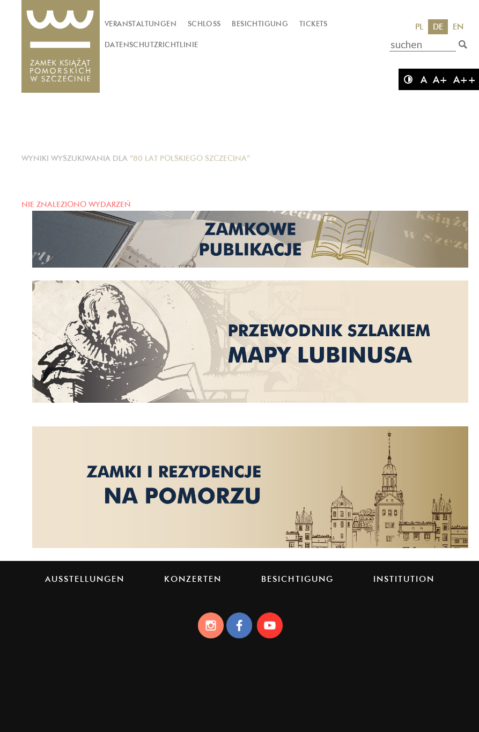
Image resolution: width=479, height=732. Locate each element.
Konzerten (193, 579)
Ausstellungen (84, 579)
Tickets (313, 23)
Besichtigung (260, 23)
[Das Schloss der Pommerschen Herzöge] (60, 47)
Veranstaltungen (140, 23)
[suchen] (463, 44)
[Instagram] (210, 625)
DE (438, 26)
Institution (403, 579)
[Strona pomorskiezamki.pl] (250, 547)
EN (458, 26)
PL (419, 26)
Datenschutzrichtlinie (151, 44)
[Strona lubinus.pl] (250, 401)
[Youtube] (269, 625)
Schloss (204, 23)
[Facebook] (239, 625)
